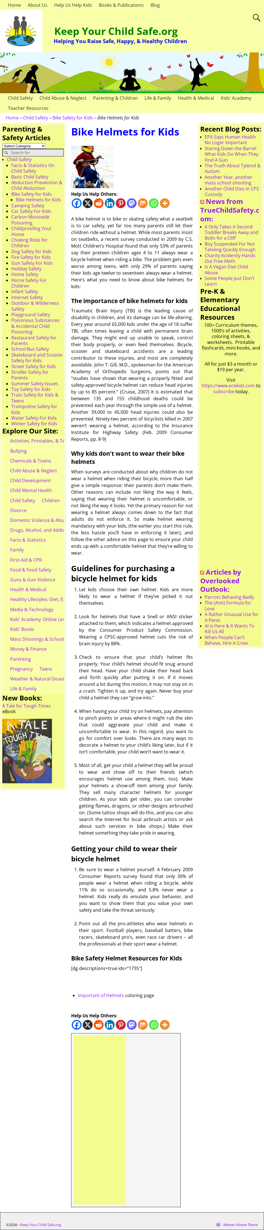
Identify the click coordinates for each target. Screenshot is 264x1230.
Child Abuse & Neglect (63, 98)
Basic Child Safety (29, 177)
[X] (88, 203)
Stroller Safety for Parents (30, 375)
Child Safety (20, 98)
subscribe (223, 391)
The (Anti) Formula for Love (228, 605)
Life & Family (158, 98)
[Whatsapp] (154, 203)
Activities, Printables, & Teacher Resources (55, 441)
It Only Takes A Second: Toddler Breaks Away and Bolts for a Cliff (231, 232)
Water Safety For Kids (34, 418)
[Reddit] (99, 203)
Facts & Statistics (28, 540)
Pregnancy (21, 669)
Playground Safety (30, 315)
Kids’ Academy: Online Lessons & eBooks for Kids (62, 619)
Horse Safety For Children (29, 283)
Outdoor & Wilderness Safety (35, 306)
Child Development (30, 480)
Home (14, 5)
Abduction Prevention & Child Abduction (36, 185)
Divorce (18, 510)
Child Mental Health (31, 490)
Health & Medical (196, 98)
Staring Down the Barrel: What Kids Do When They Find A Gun (231, 154)
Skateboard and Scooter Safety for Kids (37, 358)
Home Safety (24, 274)
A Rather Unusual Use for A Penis (232, 617)
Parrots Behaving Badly (229, 597)
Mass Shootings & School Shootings (48, 639)
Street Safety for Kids (33, 366)
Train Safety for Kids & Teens (34, 398)
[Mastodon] (132, 203)
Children (51, 500)
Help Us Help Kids (73, 5)
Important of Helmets (101, 995)
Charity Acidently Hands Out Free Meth (230, 258)
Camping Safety (27, 206)
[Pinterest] (121, 203)
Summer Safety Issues (34, 384)
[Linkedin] (110, 203)
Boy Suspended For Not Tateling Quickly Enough (230, 247)
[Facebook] (77, 203)
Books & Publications (121, 5)
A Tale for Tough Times (26, 706)
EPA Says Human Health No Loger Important (230, 140)
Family (17, 550)
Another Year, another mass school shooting (228, 180)
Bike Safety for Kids (73, 118)
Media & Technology (31, 609)
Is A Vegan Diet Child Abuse (226, 269)
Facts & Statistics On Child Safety (32, 168)
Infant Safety (24, 291)
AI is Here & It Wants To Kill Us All (229, 629)
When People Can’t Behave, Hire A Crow (226, 640)
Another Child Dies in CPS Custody (232, 191)
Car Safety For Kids (31, 211)
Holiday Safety (26, 269)
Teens (46, 669)
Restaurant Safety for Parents (33, 340)
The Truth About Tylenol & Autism (233, 168)
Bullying (18, 451)
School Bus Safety (30, 349)
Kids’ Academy (236, 98)
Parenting (20, 659)
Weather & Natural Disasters (40, 679)
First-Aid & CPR (26, 560)
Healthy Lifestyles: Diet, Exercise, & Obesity (55, 599)
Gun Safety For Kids (32, 263)
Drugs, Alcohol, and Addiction (41, 530)
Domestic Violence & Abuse (39, 520)
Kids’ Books (22, 629)
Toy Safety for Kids (31, 389)
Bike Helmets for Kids (38, 200)
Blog (155, 5)
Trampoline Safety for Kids (34, 409)
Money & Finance (28, 649)
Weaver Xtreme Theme (240, 1224)
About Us (37, 5)
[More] (165, 203)
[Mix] (143, 203)
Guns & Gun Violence (32, 580)
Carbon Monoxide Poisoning (30, 220)
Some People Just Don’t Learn (229, 281)
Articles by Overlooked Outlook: (220, 580)
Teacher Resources (28, 108)
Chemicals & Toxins (30, 461)
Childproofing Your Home (31, 231)
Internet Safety (27, 297)
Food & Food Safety (30, 570)
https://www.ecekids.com (228, 385)
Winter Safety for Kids (34, 424)
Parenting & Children (115, 98)
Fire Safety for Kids (31, 257)
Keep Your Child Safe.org (116, 31)
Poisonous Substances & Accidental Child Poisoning (35, 326)
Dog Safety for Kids (31, 251)
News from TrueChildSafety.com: (229, 210)
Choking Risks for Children (29, 243)
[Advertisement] (99, 1120)
